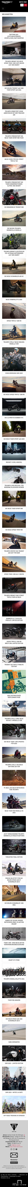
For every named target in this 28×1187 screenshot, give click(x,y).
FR (22, 5)
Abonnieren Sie (14, 1162)
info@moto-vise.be (15, 1145)
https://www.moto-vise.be (16, 1146)
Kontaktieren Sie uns (5, 1178)
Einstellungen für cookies (15, 1176)
